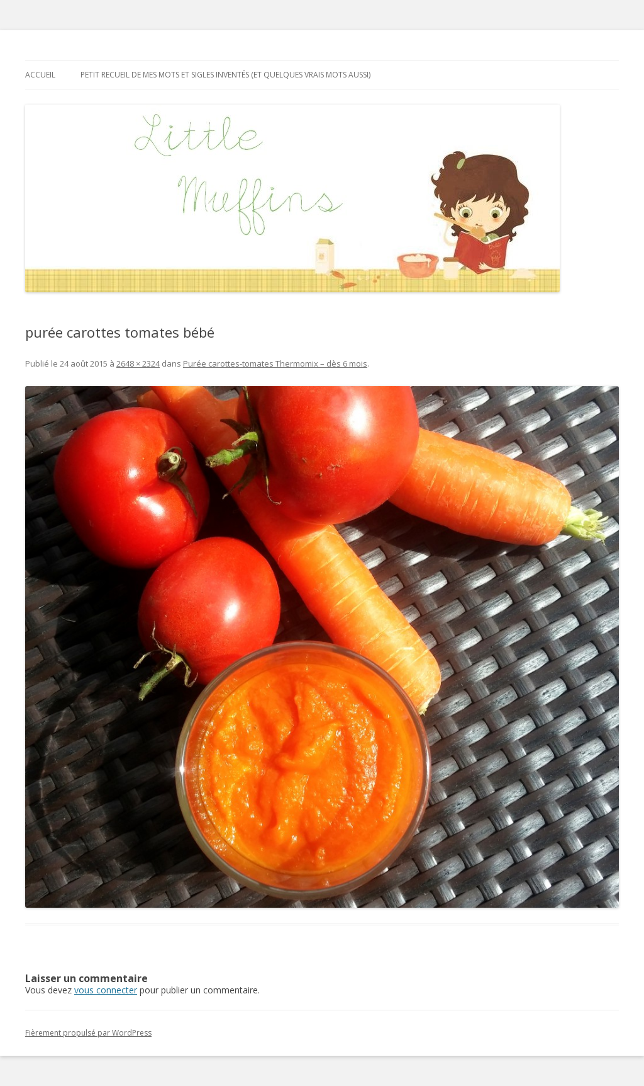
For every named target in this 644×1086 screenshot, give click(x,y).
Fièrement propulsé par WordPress (88, 1032)
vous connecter (105, 990)
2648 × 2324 (138, 363)
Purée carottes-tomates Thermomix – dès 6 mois (275, 363)
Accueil (40, 74)
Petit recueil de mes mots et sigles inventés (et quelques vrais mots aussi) (225, 74)
